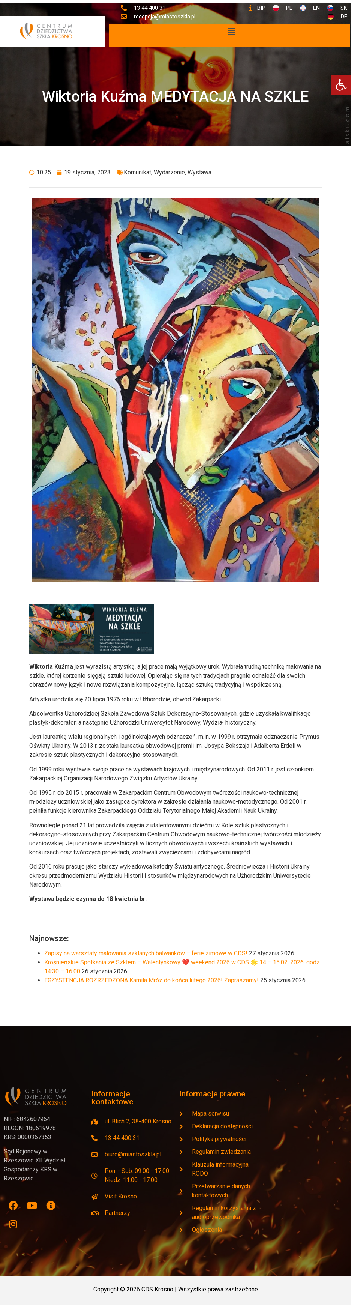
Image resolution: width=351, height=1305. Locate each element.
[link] (341, 85)
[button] (231, 31)
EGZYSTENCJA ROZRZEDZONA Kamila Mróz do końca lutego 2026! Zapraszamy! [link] (151, 980)
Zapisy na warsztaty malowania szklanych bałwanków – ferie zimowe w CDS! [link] (146, 953)
